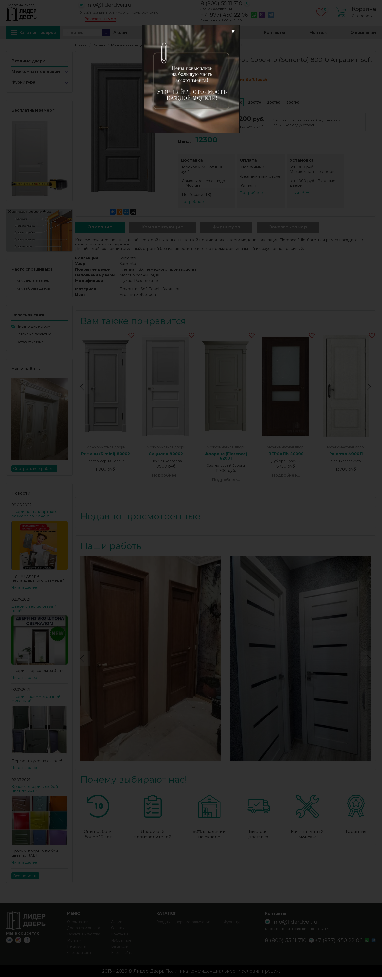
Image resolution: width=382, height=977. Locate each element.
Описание (99, 227)
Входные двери (28, 61)
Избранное (228, 32)
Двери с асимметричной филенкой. (35, 698)
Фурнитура (23, 82)
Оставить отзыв (30, 342)
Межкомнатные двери (35, 71)
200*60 (235, 102)
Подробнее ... (193, 201)
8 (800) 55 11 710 (221, 3)
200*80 (273, 102)
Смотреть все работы (34, 468)
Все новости (25, 875)
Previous (82, 386)
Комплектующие (162, 227)
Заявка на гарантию (33, 334)
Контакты (274, 32)
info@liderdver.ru (108, 5)
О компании (363, 32)
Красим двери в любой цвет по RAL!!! (34, 788)
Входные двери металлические (184, 922)
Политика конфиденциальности (203, 971)
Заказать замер (100, 19)
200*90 (292, 102)
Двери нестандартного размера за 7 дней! (34, 513)
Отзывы (117, 928)
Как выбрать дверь (33, 288)
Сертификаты (79, 952)
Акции (120, 32)
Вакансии (119, 946)
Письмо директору (33, 326)
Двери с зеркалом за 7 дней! (33, 608)
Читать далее (24, 587)
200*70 (254, 102)
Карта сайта (121, 952)
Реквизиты (76, 946)
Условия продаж (261, 971)
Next (368, 386)
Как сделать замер (32, 280)
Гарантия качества (83, 934)
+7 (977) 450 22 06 (224, 15)
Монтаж (318, 32)
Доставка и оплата (171, 32)
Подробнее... (166, 475)
